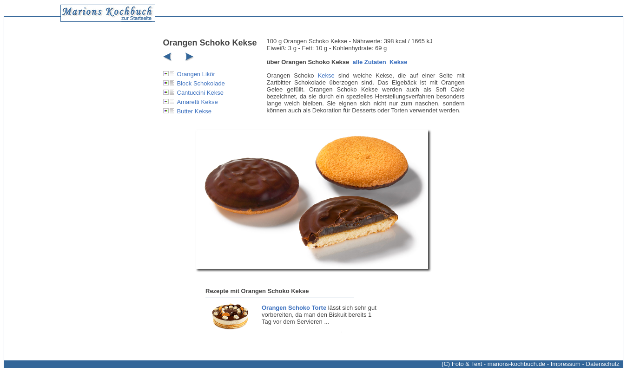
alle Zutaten (369, 62)
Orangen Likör (196, 74)
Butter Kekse (194, 111)
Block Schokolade (201, 83)
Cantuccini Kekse (200, 92)
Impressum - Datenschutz (585, 363)
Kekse (398, 62)
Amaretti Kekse (197, 101)
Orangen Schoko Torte (294, 307)
